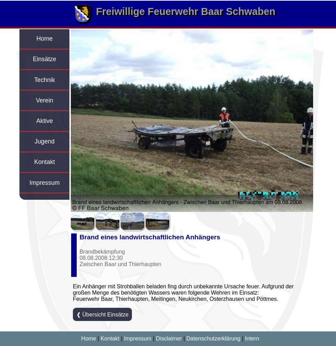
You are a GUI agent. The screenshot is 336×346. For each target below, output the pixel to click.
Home (44, 38)
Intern (252, 338)
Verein (44, 100)
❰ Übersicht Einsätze (102, 315)
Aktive (44, 120)
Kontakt (44, 161)
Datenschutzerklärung (213, 338)
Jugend (45, 141)
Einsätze (44, 59)
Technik (44, 79)
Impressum (45, 182)
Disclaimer (169, 338)
